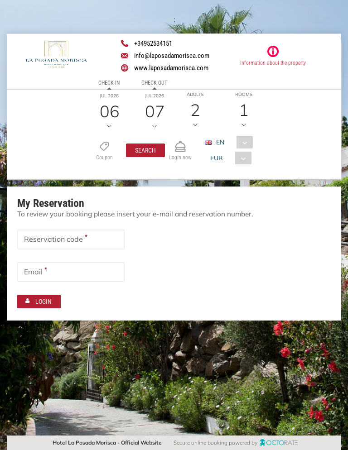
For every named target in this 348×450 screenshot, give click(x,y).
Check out (154, 83)
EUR (216, 158)
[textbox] (71, 239)
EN (220, 142)
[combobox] (232, 142)
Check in (109, 83)
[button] (145, 150)
